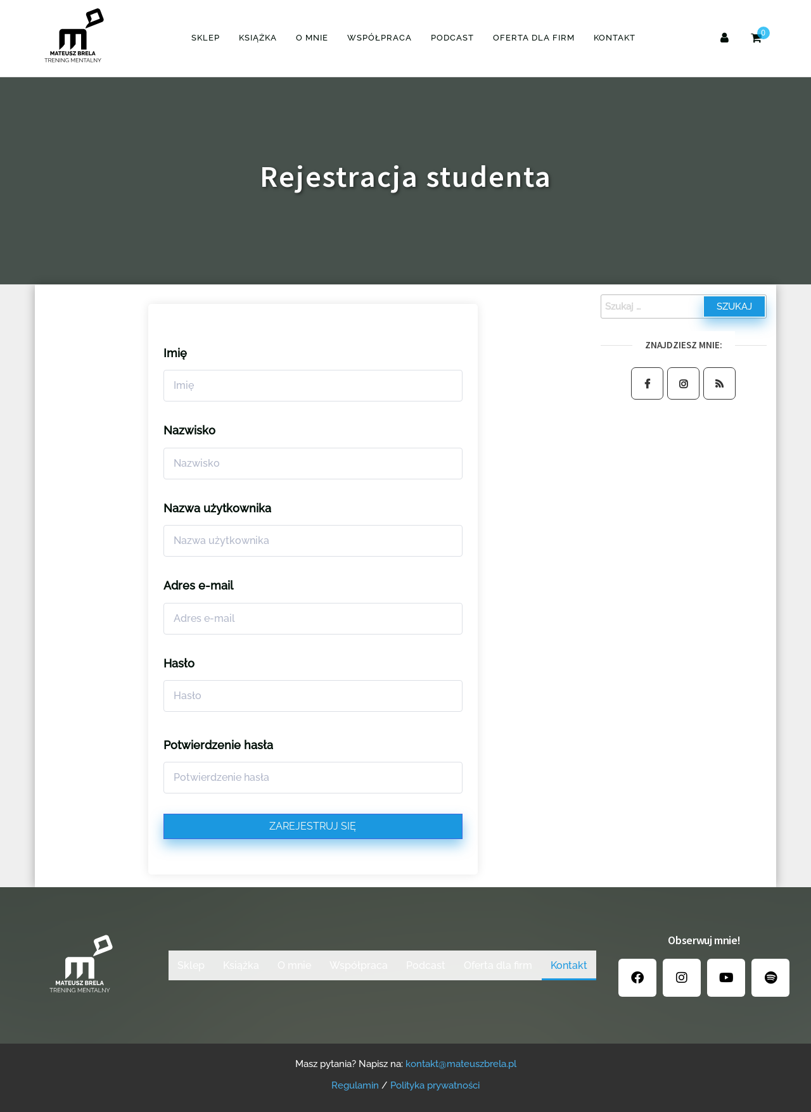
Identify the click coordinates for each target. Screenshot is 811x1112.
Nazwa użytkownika (217, 508)
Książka (258, 37)
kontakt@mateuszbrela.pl (461, 1064)
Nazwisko (189, 430)
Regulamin (355, 1085)
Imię (175, 353)
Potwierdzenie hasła (218, 745)
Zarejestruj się (312, 826)
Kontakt (614, 37)
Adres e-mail (198, 585)
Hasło (179, 663)
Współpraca (379, 37)
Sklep (205, 37)
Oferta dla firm (534, 37)
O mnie (312, 37)
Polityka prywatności (435, 1085)
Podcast (452, 37)
